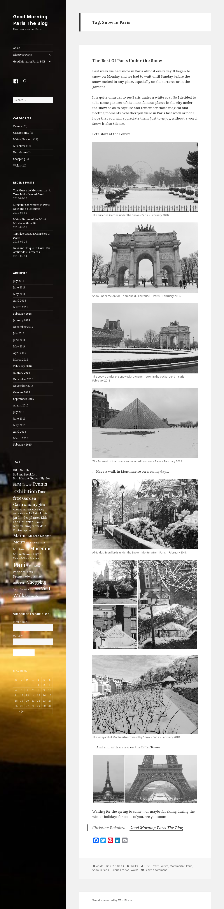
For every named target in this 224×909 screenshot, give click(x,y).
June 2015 (19, 418)
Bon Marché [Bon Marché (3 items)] (21, 478)
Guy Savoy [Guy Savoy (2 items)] (38, 509)
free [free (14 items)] (17, 498)
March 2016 (20, 359)
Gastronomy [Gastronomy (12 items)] (25, 504)
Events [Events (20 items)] (39, 484)
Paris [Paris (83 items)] (20, 564)
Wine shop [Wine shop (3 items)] (34, 596)
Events (17, 126)
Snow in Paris (100, 870)
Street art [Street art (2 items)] (25, 589)
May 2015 (19, 425)
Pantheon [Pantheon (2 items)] (35, 558)
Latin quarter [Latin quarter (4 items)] (23, 522)
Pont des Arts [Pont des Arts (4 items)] (23, 572)
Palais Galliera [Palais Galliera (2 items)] (21, 558)
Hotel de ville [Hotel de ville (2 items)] (20, 513)
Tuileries (115, 870)
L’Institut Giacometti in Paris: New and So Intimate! (31, 207)
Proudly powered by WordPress (112, 900)
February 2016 (22, 366)
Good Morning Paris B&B (29, 61)
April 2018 (19, 300)
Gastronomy (21, 133)
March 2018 (20, 307)
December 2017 (23, 327)
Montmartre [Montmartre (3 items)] (21, 549)
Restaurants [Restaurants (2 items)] (19, 582)
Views (126, 870)
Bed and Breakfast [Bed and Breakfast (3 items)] (25, 474)
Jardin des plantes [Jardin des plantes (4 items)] (26, 518)
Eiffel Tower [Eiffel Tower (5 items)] (22, 484)
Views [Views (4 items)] (36, 589)
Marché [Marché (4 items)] (33, 536)
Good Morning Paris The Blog (30, 19)
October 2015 (21, 392)
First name (20, 622)
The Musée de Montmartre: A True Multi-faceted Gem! (32, 192)
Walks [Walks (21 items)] (20, 595)
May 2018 (19, 294)
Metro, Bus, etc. (23, 139)
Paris (189, 866)
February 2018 (22, 314)
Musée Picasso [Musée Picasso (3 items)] (22, 554)
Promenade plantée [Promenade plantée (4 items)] (27, 576)
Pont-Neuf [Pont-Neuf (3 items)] (35, 566)
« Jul (21, 711)
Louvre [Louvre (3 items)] (38, 522)
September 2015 (23, 399)
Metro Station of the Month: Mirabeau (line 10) (30, 221)
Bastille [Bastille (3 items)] (24, 470)
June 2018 (19, 287)
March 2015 (20, 438)
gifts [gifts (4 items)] (41, 505)
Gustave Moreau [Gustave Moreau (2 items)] (22, 509)
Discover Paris (22, 55)
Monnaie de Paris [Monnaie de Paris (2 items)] (35, 542)
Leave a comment (156, 870)
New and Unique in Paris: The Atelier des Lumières (32, 250)
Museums (19, 146)
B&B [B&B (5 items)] (16, 470)
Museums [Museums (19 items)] (40, 548)
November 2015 (23, 386)
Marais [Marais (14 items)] (20, 535)
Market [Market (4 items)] (45, 536)
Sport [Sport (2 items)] (16, 589)
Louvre (164, 866)
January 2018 (21, 320)
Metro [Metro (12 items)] (19, 542)
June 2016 (19, 340)
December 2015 (23, 379)
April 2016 (19, 353)
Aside (99, 866)
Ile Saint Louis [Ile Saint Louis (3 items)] (38, 513)
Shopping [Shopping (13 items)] (36, 582)
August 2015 (20, 405)
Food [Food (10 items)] (42, 491)
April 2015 (19, 432)
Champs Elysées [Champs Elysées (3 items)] (40, 478)
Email (18, 636)
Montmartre (177, 866)
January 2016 (21, 373)
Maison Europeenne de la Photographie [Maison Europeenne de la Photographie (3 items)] (29, 528)
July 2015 (18, 412)
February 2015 (22, 444)
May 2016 (19, 346)
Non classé (20, 152)
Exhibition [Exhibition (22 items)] (25, 491)
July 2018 (18, 281)
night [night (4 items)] (37, 554)
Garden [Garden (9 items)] (29, 498)
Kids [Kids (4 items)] (44, 518)
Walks (17, 165)
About (16, 48)
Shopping (19, 159)
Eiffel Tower (152, 866)
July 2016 (18, 333)
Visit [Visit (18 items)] (45, 588)
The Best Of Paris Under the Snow (127, 60)
